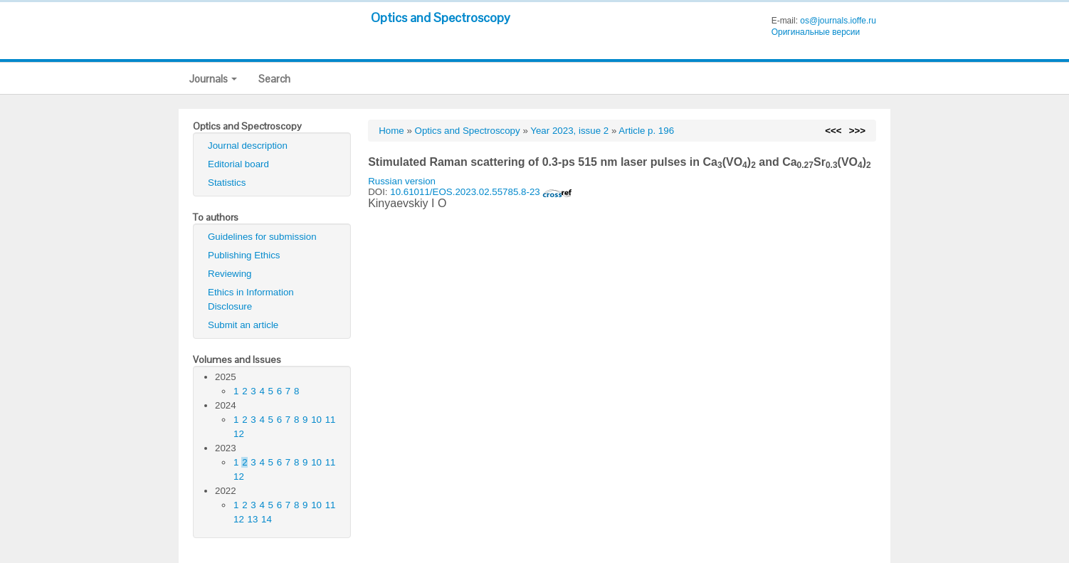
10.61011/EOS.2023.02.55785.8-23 (481, 191)
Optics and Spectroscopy (440, 17)
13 (253, 519)
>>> (857, 130)
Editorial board (238, 164)
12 (238, 433)
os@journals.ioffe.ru (838, 21)
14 (266, 519)
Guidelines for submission (262, 236)
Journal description (248, 145)
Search (274, 78)
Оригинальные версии (816, 32)
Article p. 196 (646, 130)
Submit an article (243, 325)
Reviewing (230, 273)
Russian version (402, 181)
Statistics (227, 182)
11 (330, 419)
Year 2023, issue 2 (569, 130)
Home (391, 130)
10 (316, 419)
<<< (833, 130)
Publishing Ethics (244, 255)
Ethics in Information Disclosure (251, 299)
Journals (213, 78)
